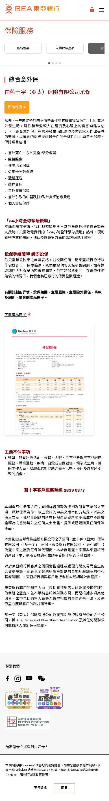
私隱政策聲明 (38, 774)
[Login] (91, 10)
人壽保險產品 (65, 48)
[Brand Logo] (32, 10)
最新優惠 (23, 48)
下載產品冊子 (17, 315)
